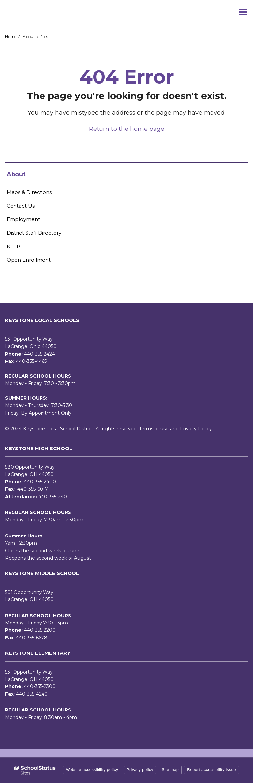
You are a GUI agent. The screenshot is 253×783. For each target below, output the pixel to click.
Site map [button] (170, 770)
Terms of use (154, 429)
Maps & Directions (29, 192)
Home (10, 36)
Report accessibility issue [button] (211, 770)
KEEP (13, 246)
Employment (34, 220)
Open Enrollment (29, 260)
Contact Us (21, 206)
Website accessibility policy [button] (92, 770)
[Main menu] (243, 11)
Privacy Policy (196, 429)
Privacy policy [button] (140, 770)
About (29, 36)
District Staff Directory (34, 233)
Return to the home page (126, 128)
